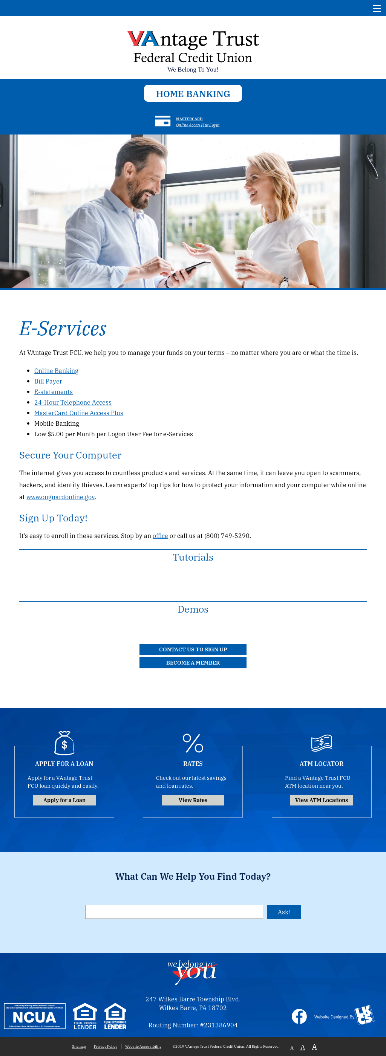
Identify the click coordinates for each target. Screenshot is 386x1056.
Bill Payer (48, 381)
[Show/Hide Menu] (377, 7)
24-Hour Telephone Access (73, 402)
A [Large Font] (314, 1046)
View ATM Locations (321, 800)
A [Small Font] (292, 1047)
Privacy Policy (105, 1046)
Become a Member (193, 662)
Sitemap (79, 1046)
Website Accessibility (143, 1046)
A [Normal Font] (302, 1046)
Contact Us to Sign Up (193, 649)
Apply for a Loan (64, 800)
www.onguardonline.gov (60, 496)
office (160, 535)
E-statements (53, 391)
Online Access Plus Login (198, 125)
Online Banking (56, 370)
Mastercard (189, 119)
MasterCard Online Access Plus (78, 412)
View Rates (193, 800)
